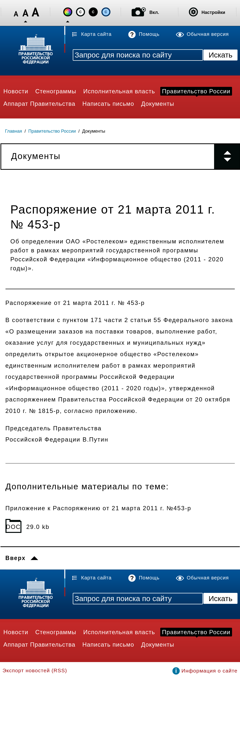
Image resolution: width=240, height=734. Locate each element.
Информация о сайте (209, 671)
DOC (13, 526)
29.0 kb (38, 526)
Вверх (15, 558)
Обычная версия (208, 34)
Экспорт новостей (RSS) (34, 670)
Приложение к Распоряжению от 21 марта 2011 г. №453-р (98, 508)
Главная (13, 131)
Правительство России (52, 131)
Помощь (149, 34)
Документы (93, 131)
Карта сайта (96, 34)
